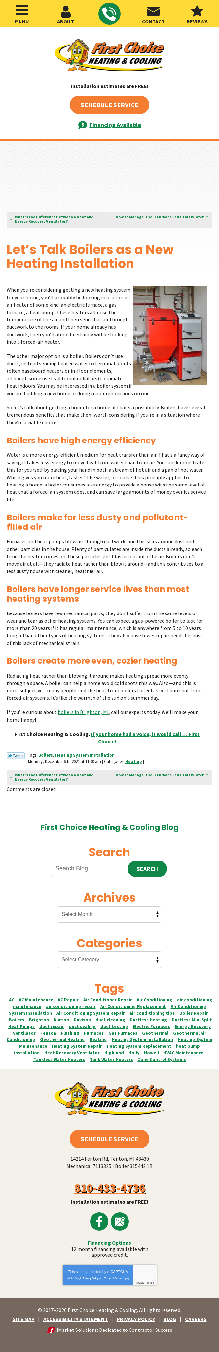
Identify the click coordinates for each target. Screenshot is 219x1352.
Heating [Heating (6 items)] (98, 1038)
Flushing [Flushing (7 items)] (70, 1032)
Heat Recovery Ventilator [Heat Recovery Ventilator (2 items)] (72, 1051)
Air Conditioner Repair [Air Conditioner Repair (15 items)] (107, 998)
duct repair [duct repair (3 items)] (51, 1025)
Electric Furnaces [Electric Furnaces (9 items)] (151, 1025)
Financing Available (115, 125)
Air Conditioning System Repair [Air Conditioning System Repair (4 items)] (90, 1012)
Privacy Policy (90, 1276)
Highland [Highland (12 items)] (114, 1051)
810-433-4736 (109, 14)
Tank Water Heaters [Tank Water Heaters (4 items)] (111, 1058)
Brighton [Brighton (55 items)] (39, 1018)
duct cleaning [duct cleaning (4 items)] (110, 1018)
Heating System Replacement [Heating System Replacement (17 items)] (139, 1045)
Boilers (45, 754)
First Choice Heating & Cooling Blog (110, 826)
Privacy (140, 1281)
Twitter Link (16, 754)
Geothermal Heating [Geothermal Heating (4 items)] (62, 1038)
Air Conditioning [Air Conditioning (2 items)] (154, 998)
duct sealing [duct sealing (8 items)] (82, 1025)
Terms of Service (113, 1276)
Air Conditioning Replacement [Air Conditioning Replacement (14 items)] (133, 1005)
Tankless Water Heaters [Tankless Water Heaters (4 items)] (59, 1058)
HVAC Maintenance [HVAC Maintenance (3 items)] (183, 1051)
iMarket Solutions (77, 1328)
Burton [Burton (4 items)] (61, 1018)
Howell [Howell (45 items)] (151, 1051)
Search (147, 867)
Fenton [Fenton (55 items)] (48, 1032)
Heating (133, 760)
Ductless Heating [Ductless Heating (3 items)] (148, 1018)
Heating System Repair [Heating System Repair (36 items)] (77, 1045)
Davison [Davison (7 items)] (82, 1018)
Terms (150, 1281)
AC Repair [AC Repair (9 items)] (68, 998)
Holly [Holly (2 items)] (133, 1051)
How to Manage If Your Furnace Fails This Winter (160, 216)
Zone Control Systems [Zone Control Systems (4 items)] (162, 1058)
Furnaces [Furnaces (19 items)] (94, 1032)
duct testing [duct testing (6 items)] (114, 1025)
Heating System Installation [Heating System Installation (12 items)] (142, 1038)
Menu (22, 21)
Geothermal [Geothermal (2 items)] (155, 1032)
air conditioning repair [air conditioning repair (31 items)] (71, 1005)
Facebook (99, 1220)
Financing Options (109, 1241)
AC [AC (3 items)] (11, 998)
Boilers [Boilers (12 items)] (16, 1018)
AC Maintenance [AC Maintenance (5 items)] (36, 998)
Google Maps (120, 1220)
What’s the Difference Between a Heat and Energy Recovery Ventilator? (54, 219)
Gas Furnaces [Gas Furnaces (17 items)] (122, 1032)
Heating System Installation (85, 754)
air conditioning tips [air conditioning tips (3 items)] (152, 1012)
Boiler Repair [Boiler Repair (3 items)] (193, 1012)
